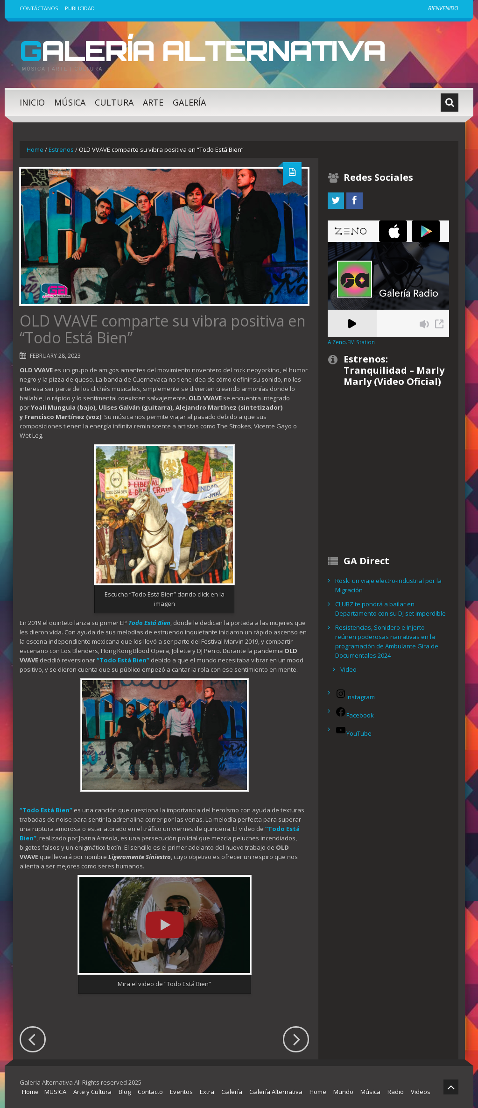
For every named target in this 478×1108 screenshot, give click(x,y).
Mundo (343, 1091)
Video (348, 669)
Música (69, 102)
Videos (420, 1091)
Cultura (114, 102)
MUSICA (55, 1091)
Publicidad (80, 8)
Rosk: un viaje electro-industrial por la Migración (388, 585)
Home (35, 149)
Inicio (32, 102)
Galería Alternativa (202, 50)
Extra (207, 1091)
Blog (125, 1091)
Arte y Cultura (92, 1091)
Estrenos (61, 149)
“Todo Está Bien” (46, 810)
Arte (153, 102)
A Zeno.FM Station (351, 342)
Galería (189, 102)
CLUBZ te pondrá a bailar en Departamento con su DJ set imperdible (390, 609)
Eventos (181, 1091)
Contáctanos (39, 8)
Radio (395, 1091)
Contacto (150, 1091)
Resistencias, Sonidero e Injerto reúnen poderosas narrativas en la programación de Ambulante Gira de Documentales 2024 (386, 641)
